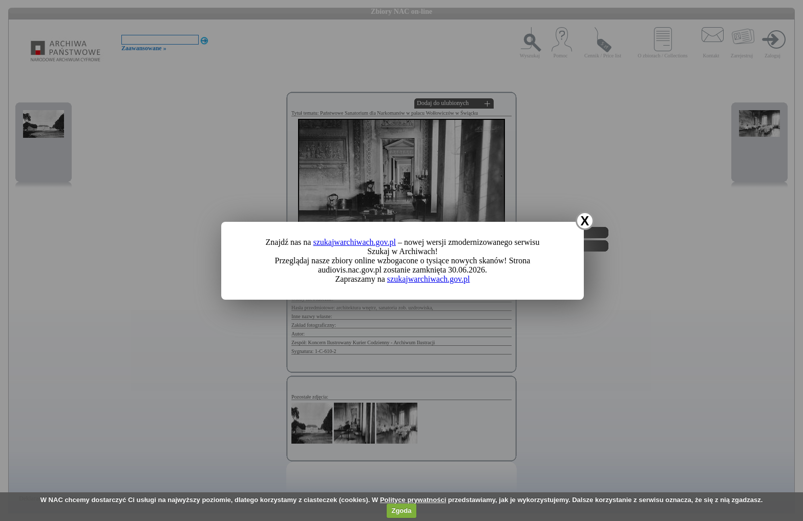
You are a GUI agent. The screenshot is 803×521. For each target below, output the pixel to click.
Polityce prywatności (413, 500)
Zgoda (401, 510)
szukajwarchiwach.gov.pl (354, 242)
